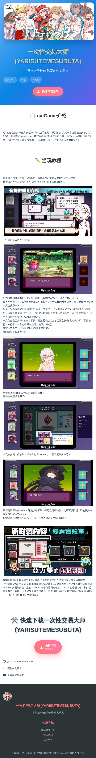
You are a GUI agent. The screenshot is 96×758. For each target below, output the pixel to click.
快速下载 (48, 740)
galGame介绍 (48, 730)
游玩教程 (48, 735)
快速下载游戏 (48, 91)
